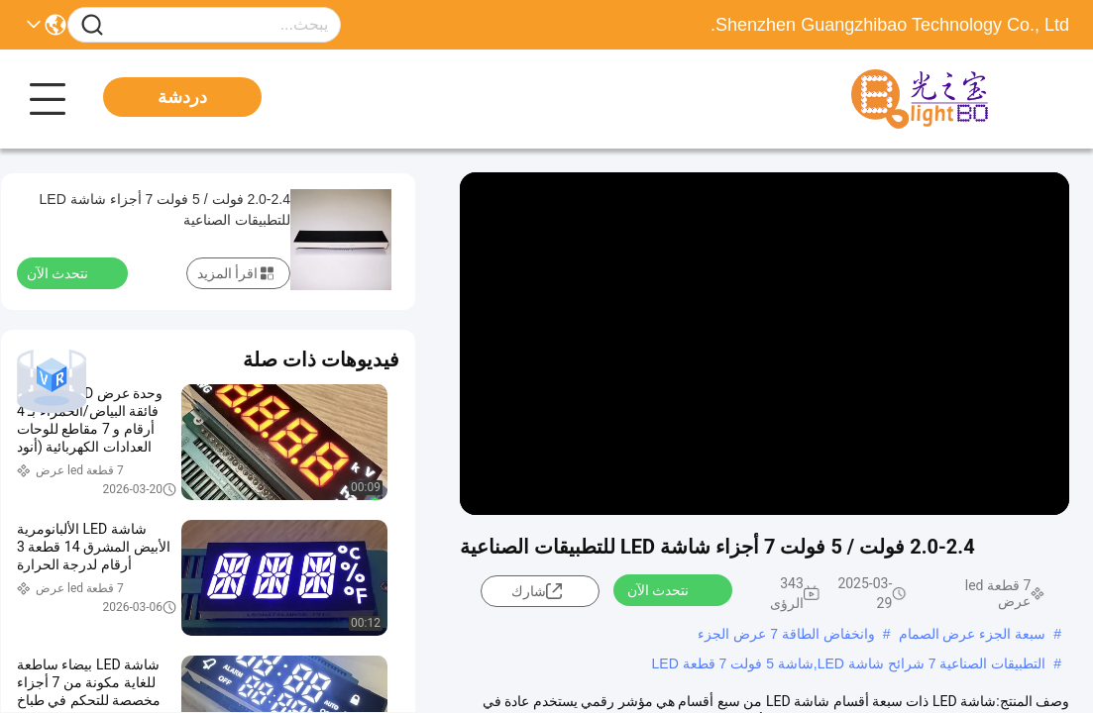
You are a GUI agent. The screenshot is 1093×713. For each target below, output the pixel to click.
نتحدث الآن (669, 589)
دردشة (182, 97)
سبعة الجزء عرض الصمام (972, 634)
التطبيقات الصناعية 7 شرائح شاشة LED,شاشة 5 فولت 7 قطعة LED (849, 663)
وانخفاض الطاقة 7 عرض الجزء (786, 634)
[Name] (92, 25)
